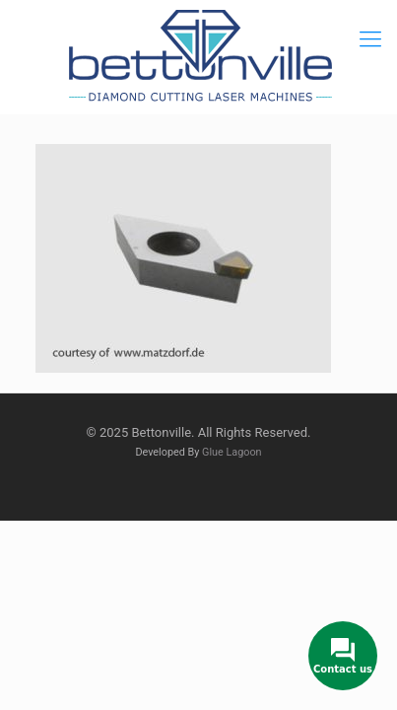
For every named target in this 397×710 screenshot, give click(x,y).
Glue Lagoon (232, 452)
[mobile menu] (370, 39)
